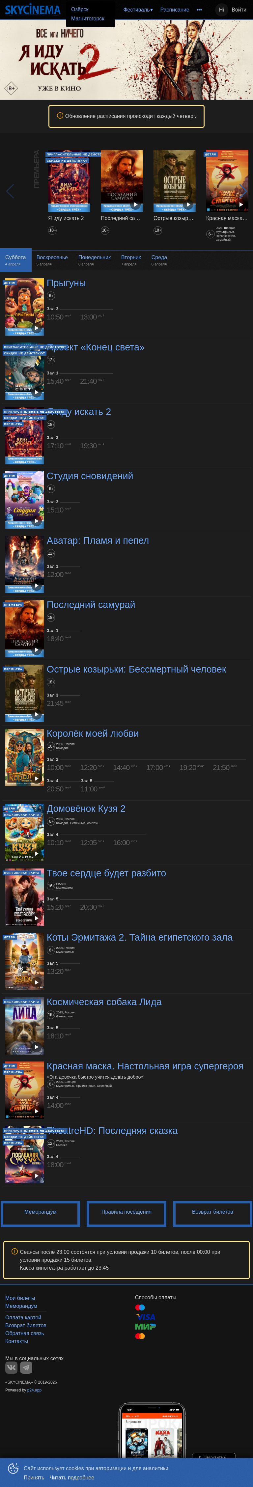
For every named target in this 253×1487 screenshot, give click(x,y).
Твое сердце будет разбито (106, 873)
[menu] (152, 10)
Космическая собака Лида (104, 1002)
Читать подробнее (72, 1477)
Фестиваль (136, 10)
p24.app (34, 1390)
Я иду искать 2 (79, 411)
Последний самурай (91, 604)
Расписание (174, 10)
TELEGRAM (26, 1368)
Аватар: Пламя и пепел (98, 540)
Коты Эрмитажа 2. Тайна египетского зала (140, 937)
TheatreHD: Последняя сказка (112, 1130)
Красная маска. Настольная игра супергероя (145, 1066)
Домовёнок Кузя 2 (86, 809)
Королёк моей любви (93, 733)
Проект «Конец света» (96, 347)
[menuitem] (137, 10)
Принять (34, 1477)
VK (11, 1368)
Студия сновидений (90, 476)
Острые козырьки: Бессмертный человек (136, 669)
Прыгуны (66, 283)
